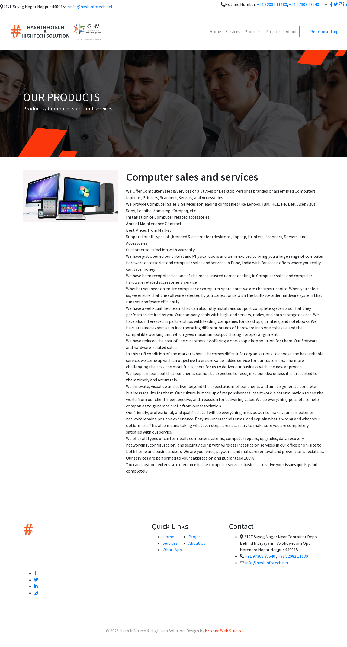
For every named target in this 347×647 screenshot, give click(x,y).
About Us (196, 543)
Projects (273, 31)
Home (215, 31)
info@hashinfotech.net (91, 6)
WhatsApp (172, 549)
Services (232, 31)
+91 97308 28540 (304, 4)
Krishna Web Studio (223, 630)
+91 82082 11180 (272, 4)
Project (195, 536)
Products (253, 31)
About (291, 31)
